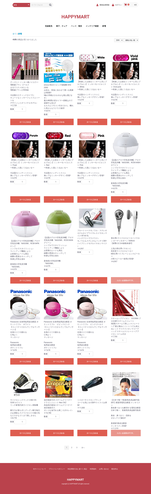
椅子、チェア (61, 26)
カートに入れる (25, 122)
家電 (104, 26)
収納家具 (48, 26)
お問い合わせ (104, 469)
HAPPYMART (75, 17)
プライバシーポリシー (57, 469)
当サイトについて (39, 469)
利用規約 (93, 469)
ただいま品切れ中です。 (126, 280)
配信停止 (115, 469)
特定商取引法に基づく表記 (77, 469)
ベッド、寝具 (76, 26)
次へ (83, 447)
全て (14, 34)
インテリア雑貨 (92, 26)
